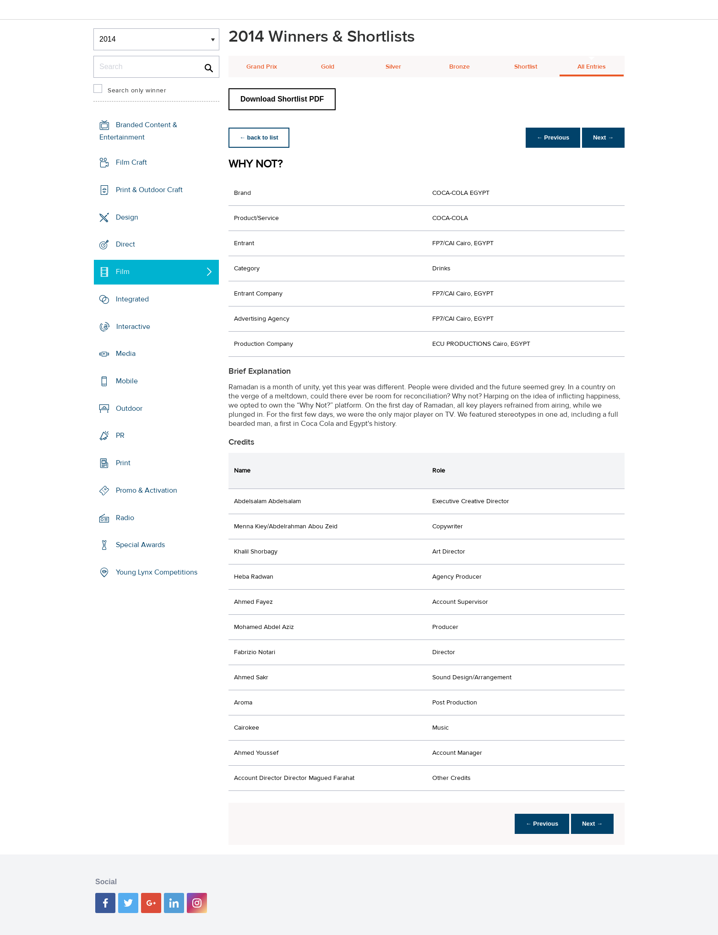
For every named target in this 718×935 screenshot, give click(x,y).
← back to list (258, 137)
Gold (327, 67)
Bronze (459, 67)
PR (120, 435)
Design (127, 216)
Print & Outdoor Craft (149, 189)
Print (123, 463)
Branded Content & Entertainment (138, 131)
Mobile (127, 381)
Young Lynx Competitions (156, 572)
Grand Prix (261, 67)
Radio (125, 517)
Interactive (133, 326)
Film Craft (131, 162)
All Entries (591, 67)
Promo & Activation (146, 490)
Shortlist (525, 67)
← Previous (553, 137)
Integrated (132, 299)
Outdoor (129, 408)
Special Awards (140, 544)
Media (126, 353)
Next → (603, 137)
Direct (125, 244)
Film (123, 271)
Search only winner (137, 90)
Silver (393, 67)
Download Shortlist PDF (282, 99)
